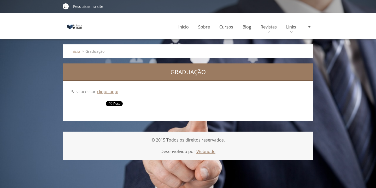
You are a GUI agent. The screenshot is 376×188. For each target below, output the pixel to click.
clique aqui (107, 92)
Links (291, 28)
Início (183, 27)
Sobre (204, 27)
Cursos (226, 27)
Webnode (205, 151)
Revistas (268, 28)
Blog (247, 27)
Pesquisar (66, 6)
